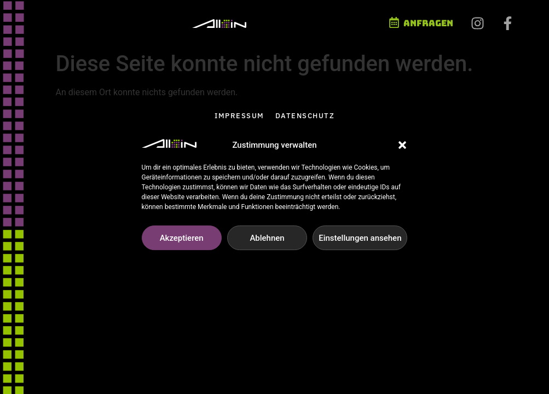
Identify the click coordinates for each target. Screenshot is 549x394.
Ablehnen (267, 242)
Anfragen (428, 23)
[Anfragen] (394, 22)
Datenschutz (305, 115)
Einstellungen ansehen (360, 242)
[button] (402, 149)
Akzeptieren (182, 242)
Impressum (239, 115)
